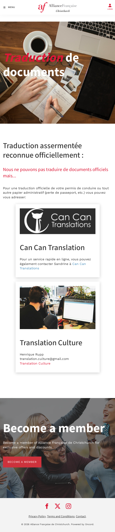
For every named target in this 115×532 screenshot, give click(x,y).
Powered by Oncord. (82, 524)
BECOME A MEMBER (17, 458)
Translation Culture (35, 363)
